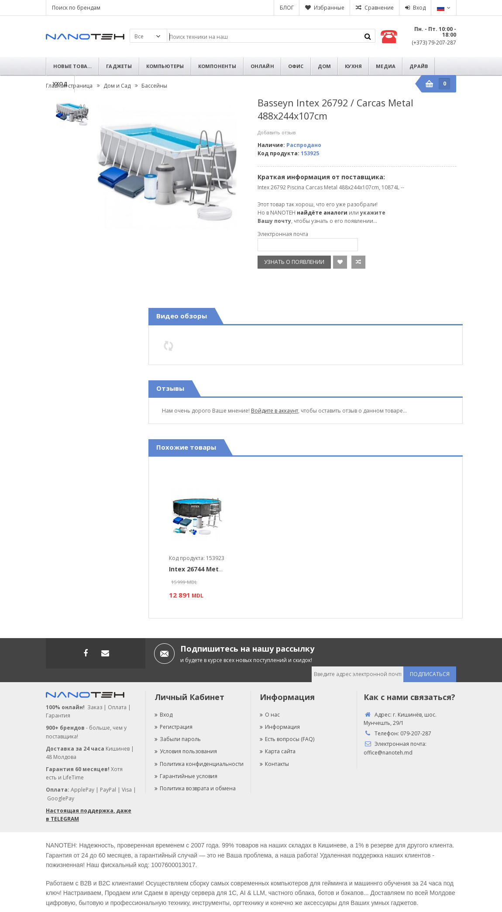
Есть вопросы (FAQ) (287, 739)
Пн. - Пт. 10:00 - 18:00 (435, 31)
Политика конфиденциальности (199, 764)
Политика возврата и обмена (195, 788)
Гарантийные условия (186, 776)
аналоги (335, 212)
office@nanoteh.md (388, 752)
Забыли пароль (178, 739)
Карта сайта (278, 751)
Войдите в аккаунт (274, 410)
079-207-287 (415, 733)
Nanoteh (85, 37)
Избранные (329, 7)
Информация (280, 727)
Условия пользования (186, 751)
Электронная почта (283, 234)
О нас (270, 714)
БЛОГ (287, 7)
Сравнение (379, 7)
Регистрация (174, 727)
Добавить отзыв (277, 132)
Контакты (274, 764)
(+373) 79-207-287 (434, 42)
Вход (419, 7)
